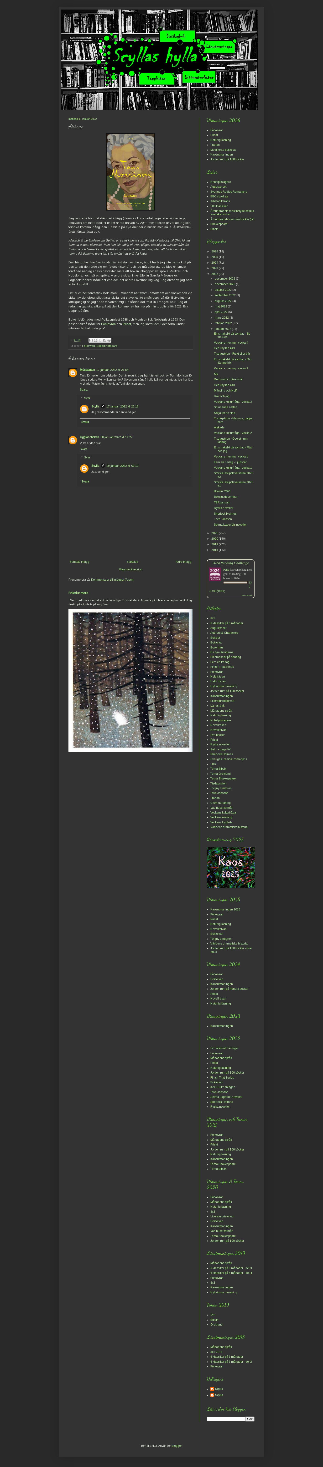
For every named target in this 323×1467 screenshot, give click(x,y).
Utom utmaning (220, 802)
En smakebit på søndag (225, 657)
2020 (215, 538)
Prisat (127, 324)
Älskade (219, 427)
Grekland (216, 1324)
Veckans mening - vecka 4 (231, 342)
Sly (216, 374)
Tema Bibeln (218, 768)
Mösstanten (87, 370)
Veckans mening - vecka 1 (231, 456)
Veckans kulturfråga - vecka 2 (233, 433)
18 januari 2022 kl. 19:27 (116, 437)
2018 (215, 550)
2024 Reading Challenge (230, 563)
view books (246, 595)
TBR (213, 764)
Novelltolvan (218, 730)
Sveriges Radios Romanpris (228, 191)
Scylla (95, 406)
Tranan (215, 144)
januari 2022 (223, 329)
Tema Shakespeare (223, 778)
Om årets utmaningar (224, 1048)
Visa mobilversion (130, 569)
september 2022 (225, 295)
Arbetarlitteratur (220, 201)
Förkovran (108, 324)
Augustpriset (218, 186)
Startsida (132, 561)
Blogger (177, 1445)
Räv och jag (221, 396)
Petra (226, 569)
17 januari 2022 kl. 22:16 (122, 406)
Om (212, 1314)
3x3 (212, 618)
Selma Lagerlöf (220, 749)
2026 (215, 251)
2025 (215, 257)
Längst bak (217, 705)
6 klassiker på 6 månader (226, 623)
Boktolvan (216, 933)
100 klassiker (219, 206)
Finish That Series (222, 666)
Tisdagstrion (218, 783)
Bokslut (215, 637)
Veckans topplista (221, 822)
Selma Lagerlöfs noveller (230, 524)
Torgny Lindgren (221, 788)
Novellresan (218, 725)
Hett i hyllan (218, 681)
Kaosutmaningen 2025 (225, 909)
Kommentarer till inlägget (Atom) (112, 579)
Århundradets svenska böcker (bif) (232, 219)
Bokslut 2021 (222, 491)
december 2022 (225, 278)
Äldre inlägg (183, 561)
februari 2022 (224, 323)
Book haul (217, 647)
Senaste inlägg (79, 561)
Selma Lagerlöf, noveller (226, 1097)
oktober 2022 (223, 289)
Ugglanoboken (89, 437)
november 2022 (225, 284)
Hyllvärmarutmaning (223, 686)
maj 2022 (221, 306)
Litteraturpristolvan (222, 701)
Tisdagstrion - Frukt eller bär (232, 353)
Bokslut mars (78, 593)
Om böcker (217, 735)
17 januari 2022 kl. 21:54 (112, 370)
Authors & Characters (224, 632)
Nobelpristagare (106, 345)
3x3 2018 (216, 1352)
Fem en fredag (219, 662)
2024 (215, 262)
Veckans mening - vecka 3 (231, 368)
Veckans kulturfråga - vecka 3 (233, 401)
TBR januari (221, 502)
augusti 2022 (223, 301)
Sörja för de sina (224, 413)
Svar (87, 398)
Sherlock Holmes (225, 513)
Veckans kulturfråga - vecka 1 (233, 467)
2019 (215, 544)
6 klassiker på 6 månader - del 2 (231, 1361)
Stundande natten (225, 407)
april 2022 (221, 312)
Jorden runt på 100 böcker (227, 159)
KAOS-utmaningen (222, 1087)
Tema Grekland (220, 773)
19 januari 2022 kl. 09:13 (122, 465)
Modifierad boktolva (223, 149)
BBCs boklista (219, 196)
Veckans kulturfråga (223, 812)
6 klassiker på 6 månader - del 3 (231, 1268)
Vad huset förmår (221, 807)
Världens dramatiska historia (229, 827)
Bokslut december (225, 496)
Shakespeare (219, 224)
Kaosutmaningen (221, 154)
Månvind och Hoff (225, 390)
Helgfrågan (217, 676)
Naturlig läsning (220, 140)
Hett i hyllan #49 (224, 348)
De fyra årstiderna (222, 652)
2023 (215, 268)
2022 (215, 274)
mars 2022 (222, 317)
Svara (84, 389)
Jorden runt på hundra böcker (229, 988)
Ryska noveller (223, 508)
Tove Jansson (223, 519)
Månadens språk (221, 710)
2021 (215, 533)
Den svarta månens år (228, 379)
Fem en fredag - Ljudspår (230, 462)
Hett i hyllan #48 (224, 385)
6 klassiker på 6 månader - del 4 (231, 1273)
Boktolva (216, 642)
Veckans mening (221, 817)
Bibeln (214, 229)
